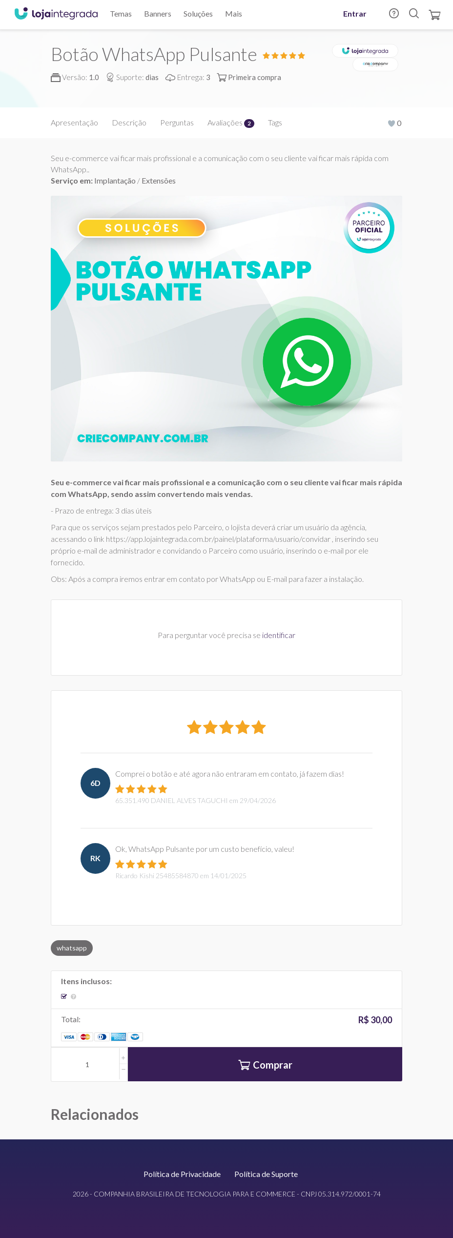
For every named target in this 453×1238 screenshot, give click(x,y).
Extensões (159, 180)
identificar (278, 635)
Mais (233, 13)
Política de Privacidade (182, 1173)
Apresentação (74, 122)
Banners (157, 13)
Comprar (265, 1066)
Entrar (355, 13)
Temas (121, 13)
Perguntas (177, 122)
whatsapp (72, 948)
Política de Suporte (266, 1173)
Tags (275, 122)
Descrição (129, 122)
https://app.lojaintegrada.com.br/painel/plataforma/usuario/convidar (218, 538)
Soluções (198, 13)
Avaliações (230, 122)
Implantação (115, 180)
